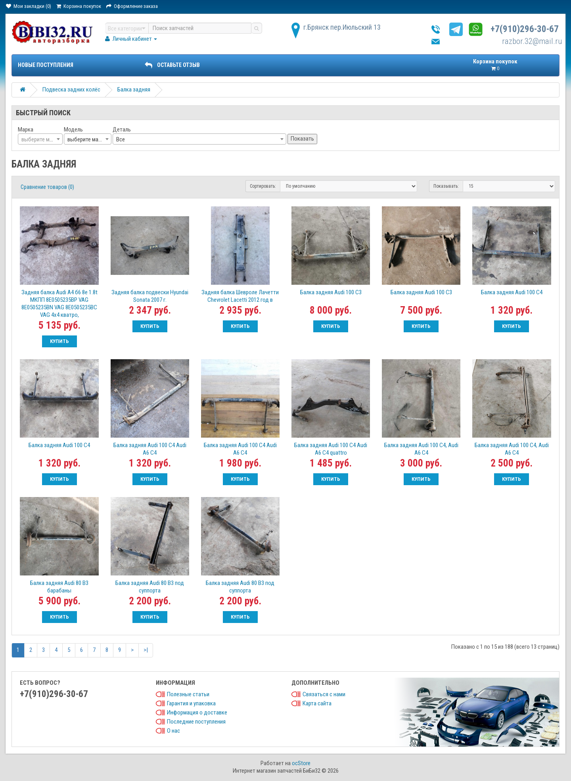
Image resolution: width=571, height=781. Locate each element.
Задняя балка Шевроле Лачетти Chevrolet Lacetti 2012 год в (240, 296)
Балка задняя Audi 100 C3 (331, 292)
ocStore (301, 763)
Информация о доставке (197, 712)
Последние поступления (196, 721)
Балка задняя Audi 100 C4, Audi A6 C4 (421, 449)
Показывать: (446, 186)
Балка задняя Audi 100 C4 (511, 292)
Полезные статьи (188, 694)
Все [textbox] (120, 139)
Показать (302, 138)
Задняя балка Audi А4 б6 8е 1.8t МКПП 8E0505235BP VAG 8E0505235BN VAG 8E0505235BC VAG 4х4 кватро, (59, 303)
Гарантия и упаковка (191, 703)
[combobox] (40, 139)
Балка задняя (133, 89)
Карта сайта (317, 703)
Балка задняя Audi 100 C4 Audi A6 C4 (149, 449)
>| (146, 649)
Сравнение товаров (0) (47, 187)
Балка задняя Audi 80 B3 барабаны (59, 586)
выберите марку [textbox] (86, 139)
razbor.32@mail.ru (532, 41)
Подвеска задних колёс (71, 89)
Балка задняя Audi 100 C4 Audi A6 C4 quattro (330, 449)
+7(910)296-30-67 (525, 29)
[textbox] (40, 139)
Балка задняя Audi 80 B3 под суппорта (149, 586)
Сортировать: (263, 186)
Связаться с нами (324, 694)
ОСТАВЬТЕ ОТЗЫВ (172, 65)
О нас (173, 730)
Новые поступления (45, 65)
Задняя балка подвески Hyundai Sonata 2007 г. (149, 296)
